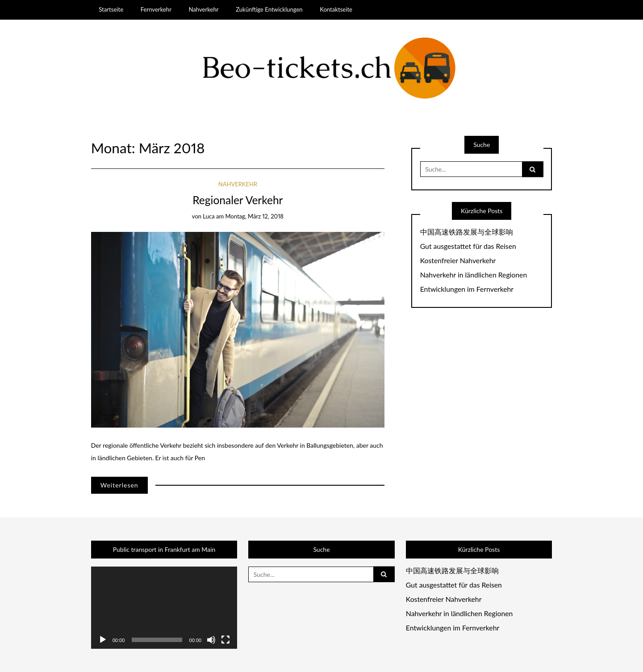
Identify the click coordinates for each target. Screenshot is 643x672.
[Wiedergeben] (102, 639)
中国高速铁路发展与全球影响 (466, 232)
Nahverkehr (203, 9)
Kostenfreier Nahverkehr (458, 260)
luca (208, 216)
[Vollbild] (225, 639)
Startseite (111, 9)
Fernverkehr (156, 9)
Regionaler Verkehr (237, 199)
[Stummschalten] (211, 639)
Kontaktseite (336, 9)
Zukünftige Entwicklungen (269, 9)
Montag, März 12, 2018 (254, 216)
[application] (164, 608)
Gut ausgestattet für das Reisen (468, 246)
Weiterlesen (119, 485)
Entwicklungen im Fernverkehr (467, 289)
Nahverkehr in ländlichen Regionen (473, 275)
